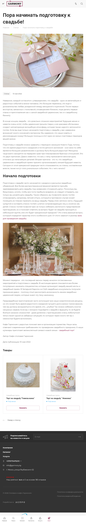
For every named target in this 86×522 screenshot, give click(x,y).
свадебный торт (66, 330)
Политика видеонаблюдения (69, 496)
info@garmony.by (13, 465)
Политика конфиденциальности (70, 492)
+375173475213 (13, 461)
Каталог (7, 452)
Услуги (6, 456)
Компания (8, 448)
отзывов (42, 480)
